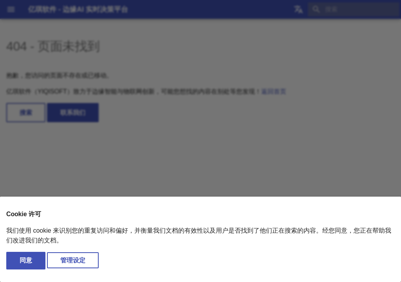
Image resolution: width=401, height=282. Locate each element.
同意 (26, 260)
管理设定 (72, 260)
